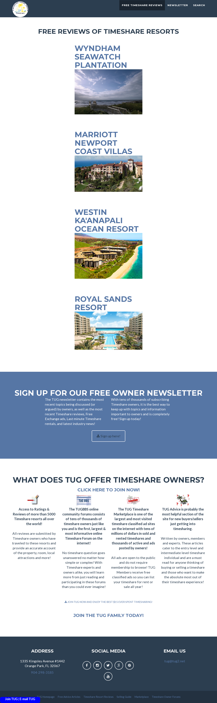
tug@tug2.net (174, 661)
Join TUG (11, 699)
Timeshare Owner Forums (166, 696)
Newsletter (177, 9)
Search (199, 9)
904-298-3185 (42, 672)
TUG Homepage (46, 696)
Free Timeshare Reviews (142, 9)
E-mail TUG (27, 699)
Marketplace (141, 696)
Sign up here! (108, 436)
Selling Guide (124, 696)
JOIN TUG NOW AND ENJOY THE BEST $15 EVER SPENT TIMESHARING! (108, 601)
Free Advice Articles (69, 696)
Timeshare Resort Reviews (98, 696)
